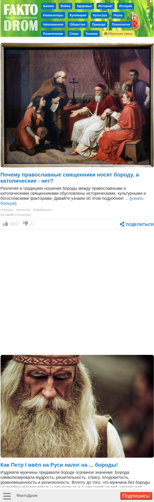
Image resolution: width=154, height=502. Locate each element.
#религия (23, 210)
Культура (100, 15)
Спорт (74, 33)
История (125, 6)
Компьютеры (53, 15)
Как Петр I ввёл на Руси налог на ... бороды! (59, 465)
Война (65, 6)
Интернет (105, 6)
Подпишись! (136, 496)
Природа (98, 24)
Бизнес (48, 6)
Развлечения (53, 33)
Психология (121, 24)
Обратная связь (118, 33)
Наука (118, 15)
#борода (6, 210)
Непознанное (53, 24)
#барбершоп (42, 210)
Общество (77, 24)
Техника (91, 33)
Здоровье (84, 6)
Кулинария (78, 15)
